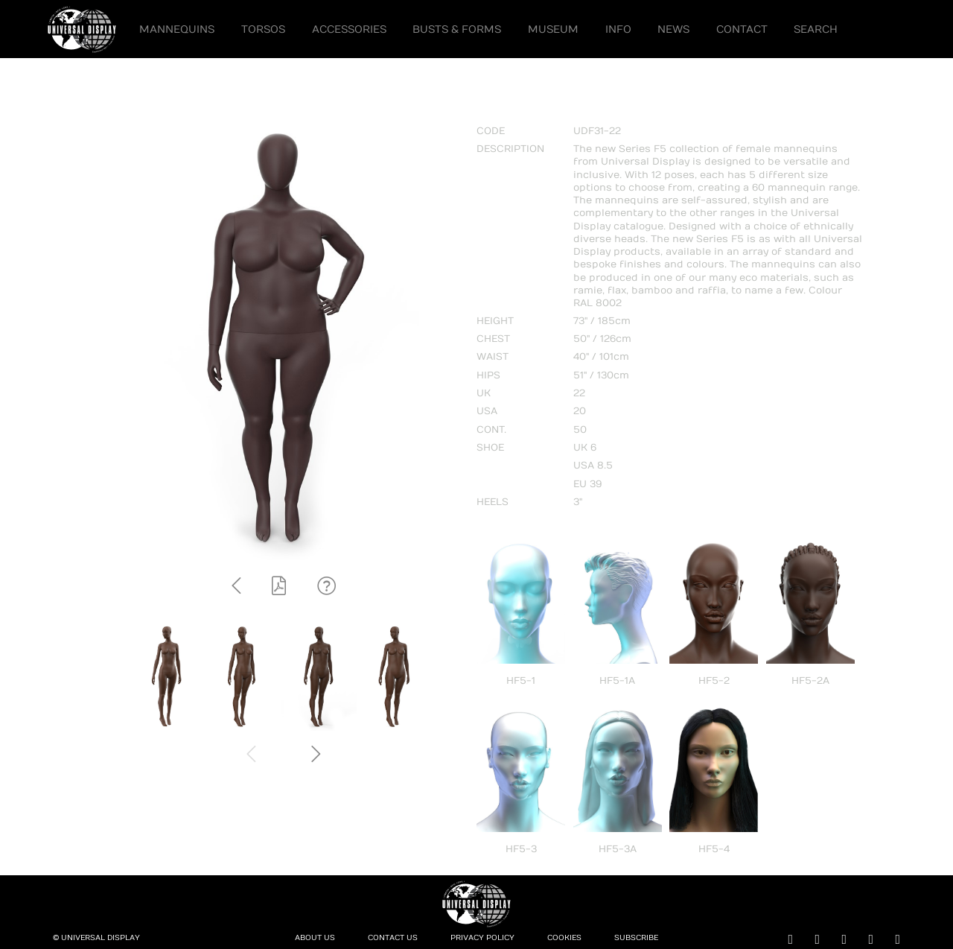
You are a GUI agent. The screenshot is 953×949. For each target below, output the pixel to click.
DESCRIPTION (510, 149)
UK (483, 393)
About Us (315, 937)
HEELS (492, 502)
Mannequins (176, 29)
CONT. (491, 430)
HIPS (488, 375)
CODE (490, 131)
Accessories (349, 29)
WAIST (492, 357)
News (673, 29)
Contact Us (393, 937)
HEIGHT (495, 321)
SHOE (490, 448)
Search (816, 29)
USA (486, 411)
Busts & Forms (456, 29)
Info (618, 29)
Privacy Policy (482, 937)
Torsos (263, 29)
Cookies (564, 937)
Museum (553, 29)
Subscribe (636, 937)
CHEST (493, 339)
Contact (742, 29)
